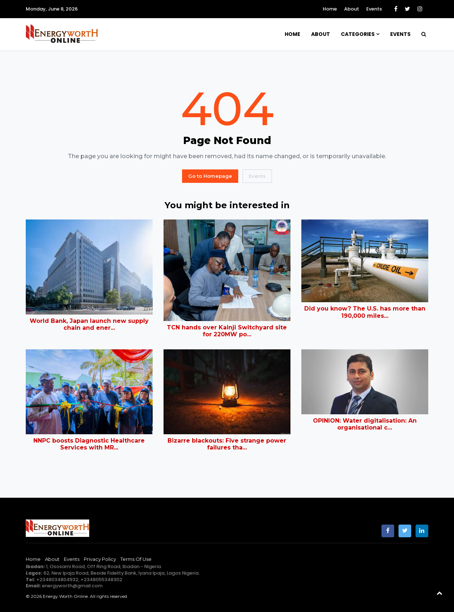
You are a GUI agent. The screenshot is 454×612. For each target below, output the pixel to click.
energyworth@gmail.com (72, 586)
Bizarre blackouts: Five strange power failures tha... (227, 444)
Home (330, 8)
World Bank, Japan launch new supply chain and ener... (89, 324)
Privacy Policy (100, 559)
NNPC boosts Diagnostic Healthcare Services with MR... (89, 444)
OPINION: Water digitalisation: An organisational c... (365, 424)
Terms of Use (136, 559)
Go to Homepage (210, 176)
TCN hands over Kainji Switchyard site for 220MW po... (227, 331)
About (351, 8)
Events (374, 8)
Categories (358, 34)
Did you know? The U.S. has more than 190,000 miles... (364, 312)
